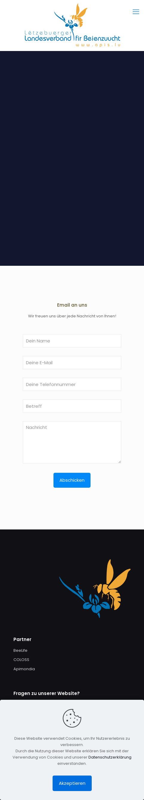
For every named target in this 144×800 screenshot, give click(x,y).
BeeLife (20, 650)
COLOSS (21, 659)
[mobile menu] (136, 12)
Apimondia (24, 669)
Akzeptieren (72, 783)
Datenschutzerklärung (109, 757)
